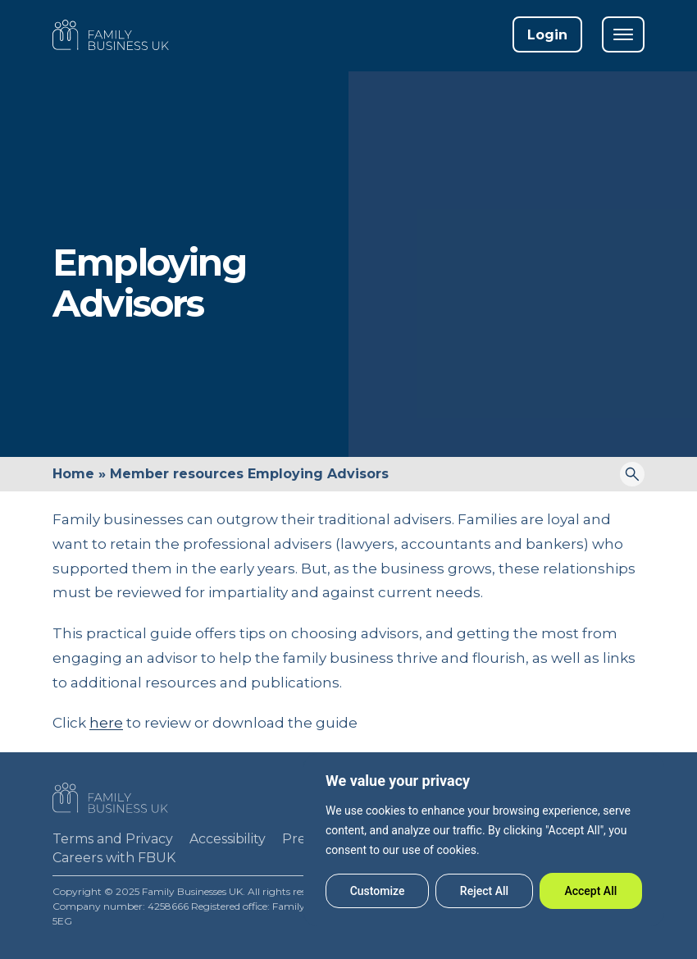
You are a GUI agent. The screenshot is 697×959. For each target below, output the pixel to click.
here (106, 723)
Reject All (484, 890)
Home (73, 474)
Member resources (177, 474)
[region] (483, 840)
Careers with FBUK (113, 857)
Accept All (590, 890)
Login (547, 35)
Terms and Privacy (112, 839)
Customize (377, 890)
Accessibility (227, 839)
